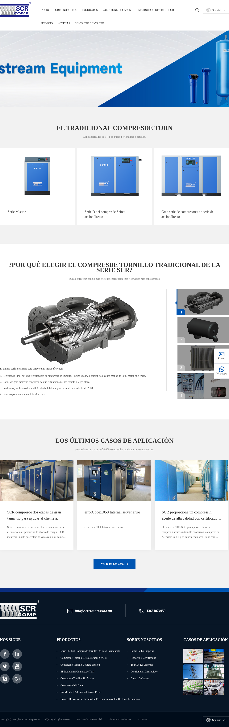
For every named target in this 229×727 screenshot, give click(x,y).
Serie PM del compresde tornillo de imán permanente (90, 651)
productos (90, 10)
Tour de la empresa (142, 664)
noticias (63, 23)
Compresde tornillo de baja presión (80, 664)
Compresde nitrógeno (72, 685)
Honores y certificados (143, 657)
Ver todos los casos (112, 563)
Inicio (45, 10)
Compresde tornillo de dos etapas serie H (83, 657)
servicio (47, 23)
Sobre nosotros (65, 10)
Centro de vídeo (140, 678)
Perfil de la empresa (142, 651)
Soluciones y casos (116, 10)
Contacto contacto (89, 23)
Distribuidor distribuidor (154, 10)
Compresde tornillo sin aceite (77, 678)
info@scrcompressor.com (93, 611)
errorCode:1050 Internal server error (80, 692)
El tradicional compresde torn (77, 671)
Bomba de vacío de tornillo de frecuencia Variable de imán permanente (93, 699)
